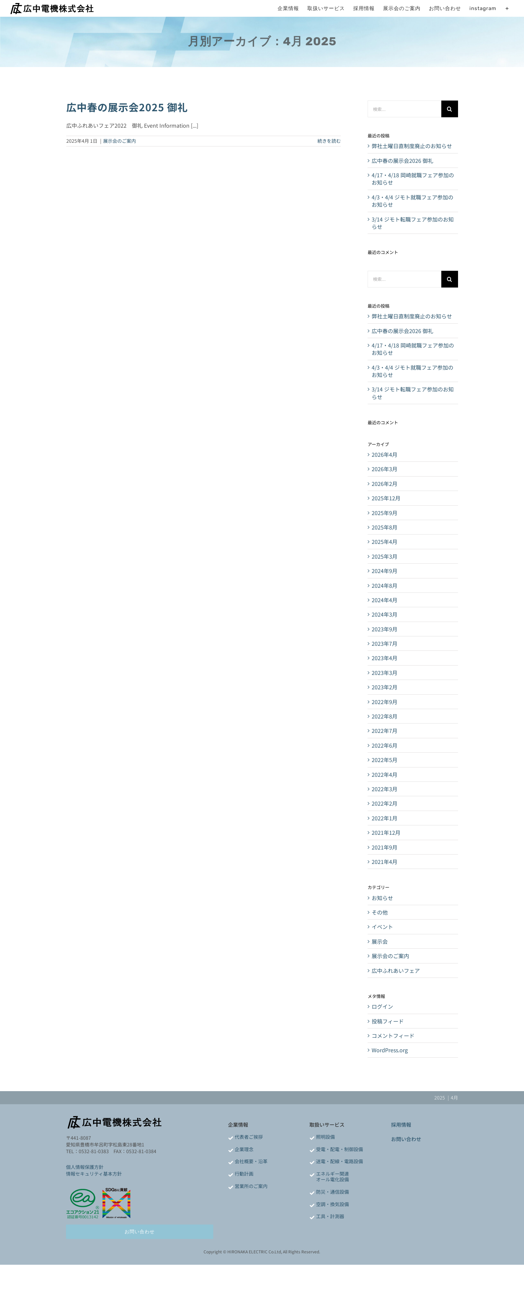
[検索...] (404, 109)
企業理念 (244, 1149)
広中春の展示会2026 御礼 (402, 160)
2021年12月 (386, 832)
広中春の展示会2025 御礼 (127, 107)
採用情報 (401, 1124)
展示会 (380, 941)
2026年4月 (384, 454)
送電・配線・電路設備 (339, 1161)
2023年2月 (384, 687)
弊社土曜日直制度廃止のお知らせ (412, 146)
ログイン (382, 1006)
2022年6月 (384, 745)
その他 (380, 912)
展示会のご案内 (119, 140)
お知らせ (382, 897)
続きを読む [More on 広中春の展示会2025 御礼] (329, 140)
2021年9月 (384, 847)
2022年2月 (384, 803)
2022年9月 (384, 702)
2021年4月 (384, 862)
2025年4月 (384, 542)
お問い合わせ (406, 1138)
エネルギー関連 (332, 1173)
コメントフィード (393, 1035)
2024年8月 (384, 585)
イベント (382, 926)
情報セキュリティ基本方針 (94, 1173)
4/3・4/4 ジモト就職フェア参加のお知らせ (412, 200)
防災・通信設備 (332, 1191)
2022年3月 (384, 789)
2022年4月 (384, 774)
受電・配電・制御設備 (339, 1149)
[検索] (449, 109)
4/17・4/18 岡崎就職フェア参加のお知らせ (413, 178)
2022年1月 (384, 818)
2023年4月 (384, 658)
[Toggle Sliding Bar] (507, 8)
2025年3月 (384, 556)
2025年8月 (384, 527)
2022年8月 (384, 716)
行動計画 (244, 1173)
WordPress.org (390, 1050)
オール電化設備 (332, 1179)
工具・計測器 (330, 1216)
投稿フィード (388, 1021)
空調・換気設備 (332, 1204)
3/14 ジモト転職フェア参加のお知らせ (413, 223)
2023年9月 (384, 629)
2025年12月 (386, 498)
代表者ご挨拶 (249, 1136)
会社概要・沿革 (251, 1161)
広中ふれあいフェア (396, 970)
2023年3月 (384, 673)
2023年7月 (384, 643)
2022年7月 (384, 731)
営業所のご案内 (251, 1186)
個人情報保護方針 (84, 1167)
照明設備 (325, 1136)
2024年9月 (384, 571)
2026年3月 (384, 469)
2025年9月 (384, 513)
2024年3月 (384, 614)
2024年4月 (384, 600)
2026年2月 (384, 484)
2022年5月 (384, 760)
